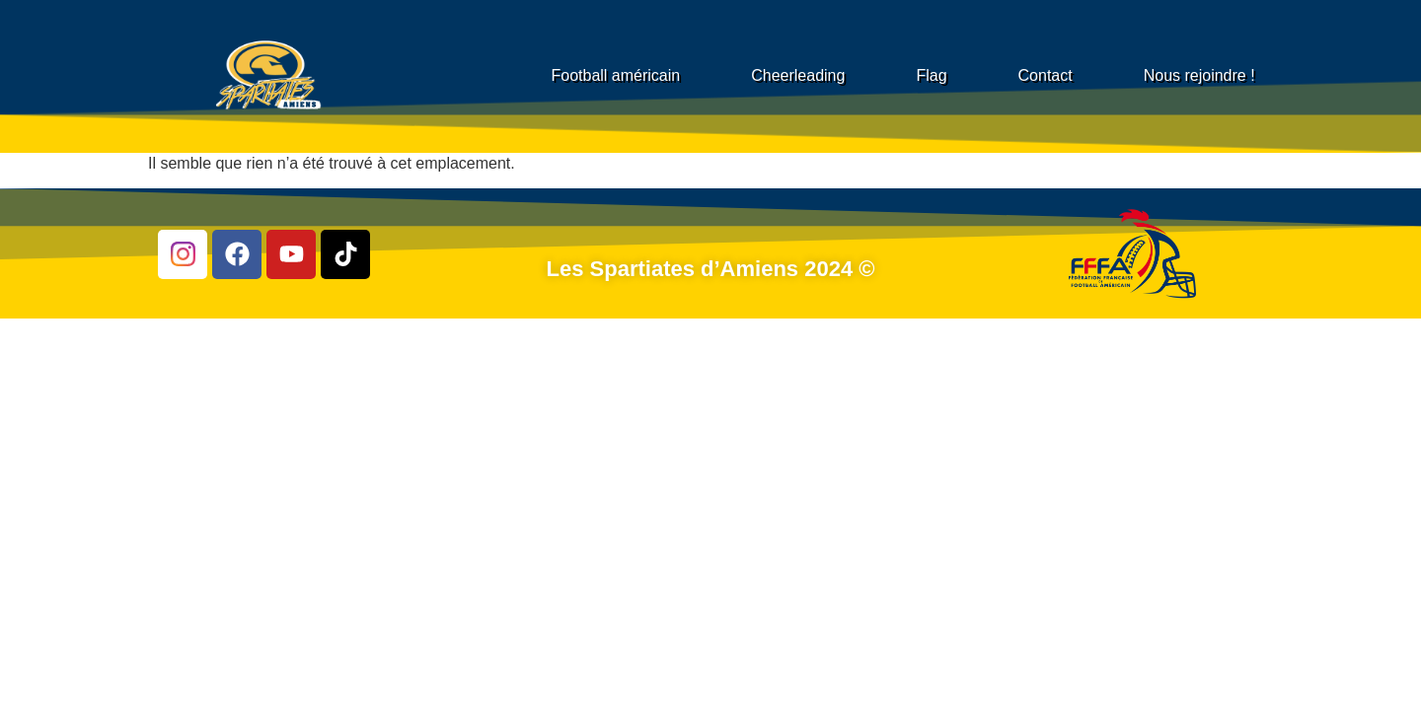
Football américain (615, 75)
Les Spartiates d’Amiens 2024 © (711, 268)
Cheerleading (798, 75)
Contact (1045, 75)
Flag (931, 75)
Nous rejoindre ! (1199, 75)
